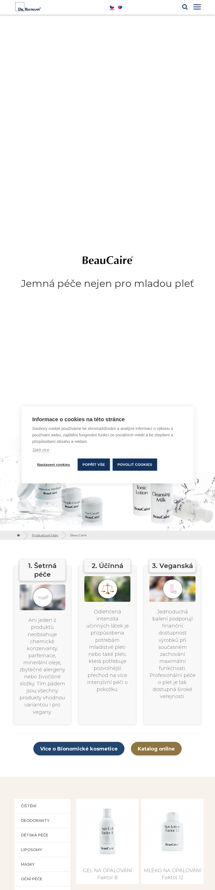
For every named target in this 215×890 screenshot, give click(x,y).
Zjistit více (40, 449)
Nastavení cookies (53, 465)
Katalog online (156, 749)
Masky (27, 864)
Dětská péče (34, 835)
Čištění (28, 805)
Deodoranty (35, 820)
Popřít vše (93, 465)
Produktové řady (45, 535)
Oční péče (31, 878)
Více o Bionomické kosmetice (79, 749)
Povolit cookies (134, 465)
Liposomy (31, 849)
